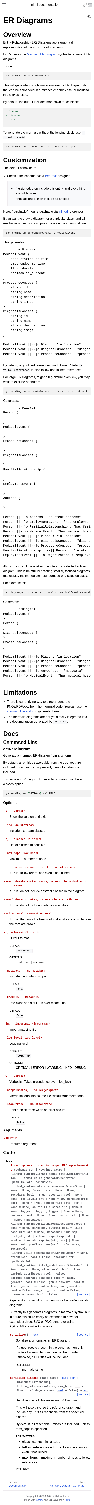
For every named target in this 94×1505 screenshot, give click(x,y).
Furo (67, 1500)
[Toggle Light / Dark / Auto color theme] (85, 4)
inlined (63, 211)
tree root (51, 176)
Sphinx (39, 1500)
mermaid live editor (20, 711)
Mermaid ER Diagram (42, 54)
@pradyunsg (56, 1500)
